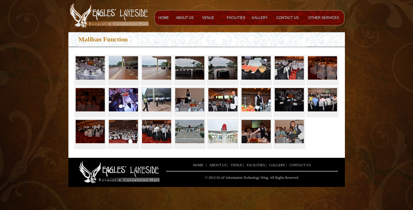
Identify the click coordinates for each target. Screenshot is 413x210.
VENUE (208, 18)
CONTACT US (287, 18)
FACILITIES (236, 18)
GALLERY (260, 18)
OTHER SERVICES (324, 18)
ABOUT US (185, 18)
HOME (164, 18)
